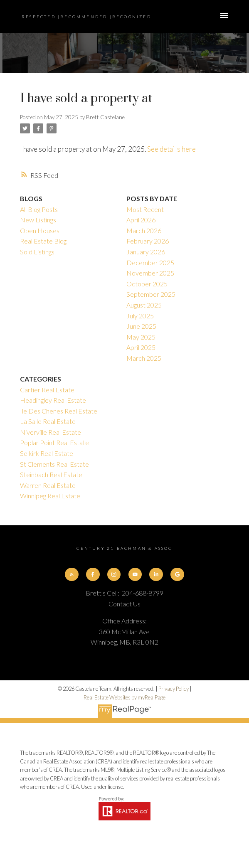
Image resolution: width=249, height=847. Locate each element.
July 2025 (140, 316)
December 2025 (150, 262)
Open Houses (39, 230)
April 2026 (140, 220)
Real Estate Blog (43, 241)
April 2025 (140, 347)
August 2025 (144, 305)
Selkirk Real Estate (46, 453)
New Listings (38, 220)
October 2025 (147, 284)
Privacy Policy (173, 688)
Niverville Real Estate (50, 432)
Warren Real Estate (48, 485)
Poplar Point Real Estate (54, 442)
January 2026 (145, 252)
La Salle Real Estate (48, 421)
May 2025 (140, 337)
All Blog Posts (39, 209)
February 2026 (147, 241)
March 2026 (143, 230)
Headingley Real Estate (53, 400)
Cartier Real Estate (47, 390)
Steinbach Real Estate (51, 474)
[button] (71, 574)
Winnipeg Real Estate (50, 496)
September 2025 (150, 294)
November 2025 (150, 273)
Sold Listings (37, 252)
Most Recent (145, 209)
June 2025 (141, 326)
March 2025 (143, 358)
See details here (171, 149)
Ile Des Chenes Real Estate (58, 411)
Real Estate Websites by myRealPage (124, 697)
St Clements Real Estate (54, 464)
